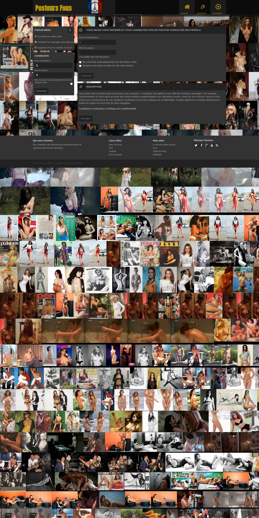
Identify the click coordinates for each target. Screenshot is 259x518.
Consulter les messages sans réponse (54, 42)
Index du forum (115, 145)
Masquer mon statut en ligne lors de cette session (106, 65)
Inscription (86, 118)
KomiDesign (77, 163)
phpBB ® (49, 163)
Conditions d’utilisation (92, 108)
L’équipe (112, 151)
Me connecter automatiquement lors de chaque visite (108, 62)
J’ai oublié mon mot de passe (94, 57)
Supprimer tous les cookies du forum (53, 47)
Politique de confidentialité (121, 108)
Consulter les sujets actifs (48, 36)
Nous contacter (115, 154)
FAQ (111, 148)
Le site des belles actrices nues (164, 146)
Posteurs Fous (53, 8)
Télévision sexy (159, 151)
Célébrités (157, 154)
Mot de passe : (87, 48)
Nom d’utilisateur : (89, 37)
